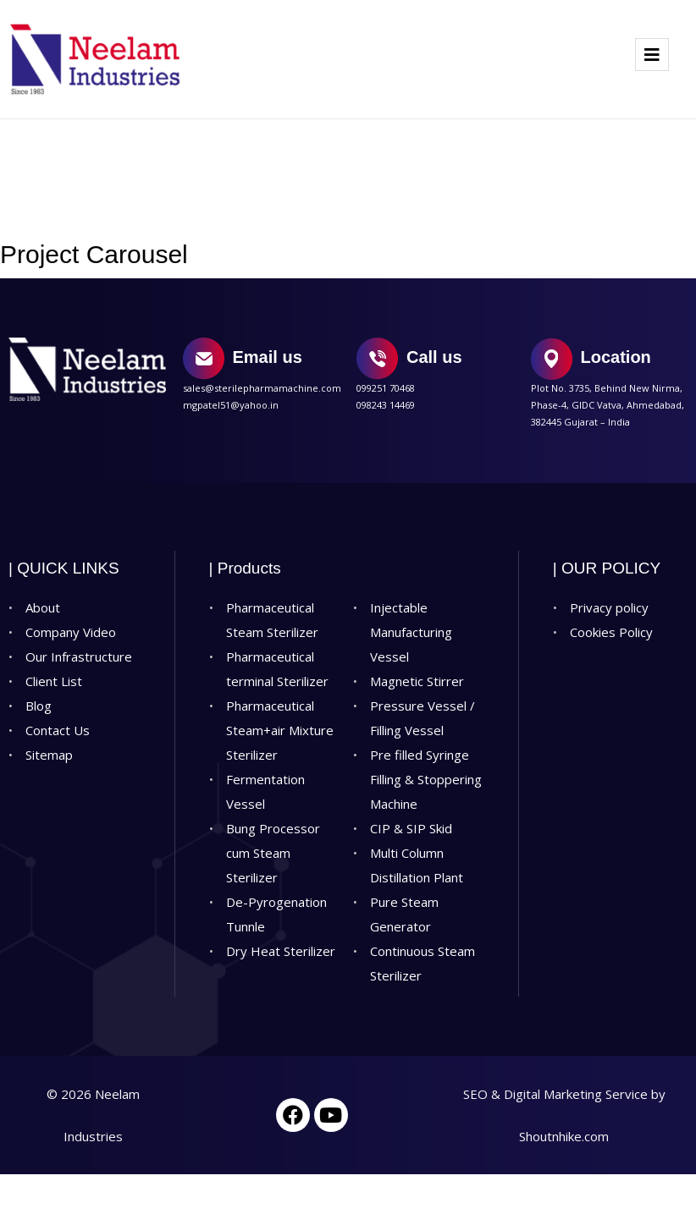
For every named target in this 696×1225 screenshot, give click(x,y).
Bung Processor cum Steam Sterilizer (273, 853)
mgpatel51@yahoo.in (231, 404)
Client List (53, 681)
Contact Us (57, 730)
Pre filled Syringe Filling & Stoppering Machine (426, 779)
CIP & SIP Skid (411, 828)
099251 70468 (385, 388)
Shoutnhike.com (564, 1136)
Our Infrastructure (78, 656)
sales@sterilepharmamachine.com (262, 388)
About (42, 607)
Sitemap (49, 754)
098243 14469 (385, 404)
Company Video (70, 631)
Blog (38, 705)
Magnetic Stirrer (417, 681)
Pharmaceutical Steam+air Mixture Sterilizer (280, 730)
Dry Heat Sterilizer (280, 950)
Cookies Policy (611, 631)
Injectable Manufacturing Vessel (411, 632)
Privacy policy (609, 607)
